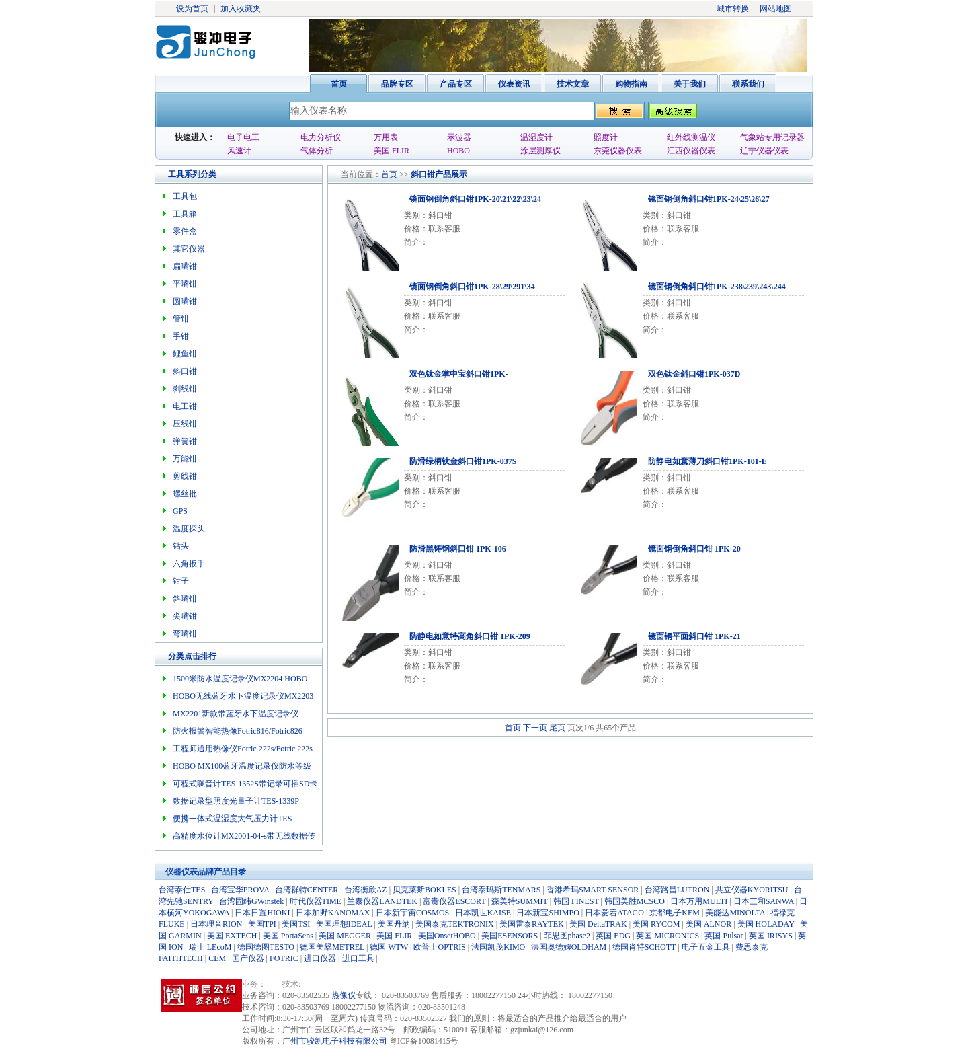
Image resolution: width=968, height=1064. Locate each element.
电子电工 (243, 137)
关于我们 (690, 84)
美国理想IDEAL (344, 924)
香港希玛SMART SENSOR (593, 890)
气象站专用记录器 (772, 137)
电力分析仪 (320, 137)
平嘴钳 (185, 284)
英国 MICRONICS (667, 935)
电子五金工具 (706, 947)
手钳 (181, 336)
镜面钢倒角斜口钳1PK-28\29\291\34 (472, 286)
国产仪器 (248, 958)
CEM (217, 958)
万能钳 (185, 458)
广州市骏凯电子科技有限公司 (334, 1041)
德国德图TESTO (265, 947)
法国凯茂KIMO (498, 947)
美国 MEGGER (345, 935)
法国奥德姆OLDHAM (569, 947)
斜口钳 (423, 174)
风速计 (239, 150)
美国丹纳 (394, 924)
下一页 (535, 727)
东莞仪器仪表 (618, 150)
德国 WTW (389, 947)
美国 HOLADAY (766, 924)
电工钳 (185, 406)
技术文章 (573, 84)
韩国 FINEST (575, 901)
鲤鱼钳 (185, 353)
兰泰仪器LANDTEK (382, 901)
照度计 (606, 137)
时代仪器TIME (315, 901)
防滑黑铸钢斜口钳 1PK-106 (457, 549)
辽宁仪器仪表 (764, 150)
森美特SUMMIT (519, 901)
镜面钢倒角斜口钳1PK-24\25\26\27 (709, 199)
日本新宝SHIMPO (547, 912)
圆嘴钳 (185, 301)
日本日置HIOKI (262, 912)
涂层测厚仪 (540, 150)
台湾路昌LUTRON (677, 890)
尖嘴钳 (185, 616)
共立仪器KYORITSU (752, 890)
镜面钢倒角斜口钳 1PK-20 (694, 549)
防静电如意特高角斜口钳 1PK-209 (469, 636)
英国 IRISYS (771, 935)
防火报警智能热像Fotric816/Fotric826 (237, 731)
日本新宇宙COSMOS (412, 912)
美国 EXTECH (232, 935)
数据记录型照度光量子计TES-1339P (236, 801)
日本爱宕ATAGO (614, 912)
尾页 (557, 727)
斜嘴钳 (185, 598)
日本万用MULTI (698, 901)
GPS (180, 511)
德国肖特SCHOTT (644, 947)
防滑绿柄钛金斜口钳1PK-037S (462, 461)
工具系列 (184, 174)
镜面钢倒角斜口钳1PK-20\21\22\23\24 (475, 199)
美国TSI (296, 924)
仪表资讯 (514, 84)
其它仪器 (189, 249)
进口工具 (358, 958)
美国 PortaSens (288, 935)
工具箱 (185, 214)
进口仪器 (320, 958)
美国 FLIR (391, 150)
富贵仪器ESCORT (454, 901)
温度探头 (189, 528)
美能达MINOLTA (735, 912)
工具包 (185, 196)
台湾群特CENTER (307, 890)
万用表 (386, 137)
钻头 (181, 546)
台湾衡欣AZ (365, 890)
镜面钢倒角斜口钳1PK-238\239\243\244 (717, 286)
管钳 (181, 319)
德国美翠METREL (332, 947)
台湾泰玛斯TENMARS (501, 890)
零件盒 (185, 231)
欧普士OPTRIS (439, 947)
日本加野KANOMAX (333, 912)
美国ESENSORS (509, 935)
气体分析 (316, 150)
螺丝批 (185, 493)
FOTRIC (284, 958)
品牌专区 (397, 84)
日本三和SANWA (763, 901)
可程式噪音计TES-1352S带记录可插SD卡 (245, 783)
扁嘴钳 (185, 266)
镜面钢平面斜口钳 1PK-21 (694, 636)
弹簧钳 (185, 441)
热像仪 (343, 995)
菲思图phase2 (567, 935)
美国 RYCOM (656, 924)
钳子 (181, 581)
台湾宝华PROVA (240, 890)
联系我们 (748, 84)
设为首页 (192, 8)
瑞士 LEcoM (210, 947)
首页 (339, 84)
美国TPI (262, 924)
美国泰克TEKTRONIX (454, 924)
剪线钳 (185, 476)
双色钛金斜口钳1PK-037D (694, 374)
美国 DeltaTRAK (598, 924)
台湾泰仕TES (182, 890)
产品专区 (456, 84)
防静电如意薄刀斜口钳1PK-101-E (707, 461)
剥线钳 (185, 388)
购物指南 (631, 84)
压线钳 (185, 423)
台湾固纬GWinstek (251, 901)
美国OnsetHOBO (447, 935)
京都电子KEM (674, 912)
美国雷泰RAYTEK (531, 924)
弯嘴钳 (185, 633)
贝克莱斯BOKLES (424, 890)
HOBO (458, 150)
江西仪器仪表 (691, 150)
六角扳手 (189, 563)
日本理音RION (216, 924)
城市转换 (733, 8)
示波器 (459, 137)
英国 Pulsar (723, 935)
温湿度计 (536, 137)
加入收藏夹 (240, 8)
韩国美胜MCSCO (634, 901)
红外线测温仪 (691, 137)
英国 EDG (613, 935)
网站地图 (776, 8)
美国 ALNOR (708, 924)
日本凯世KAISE (483, 912)
